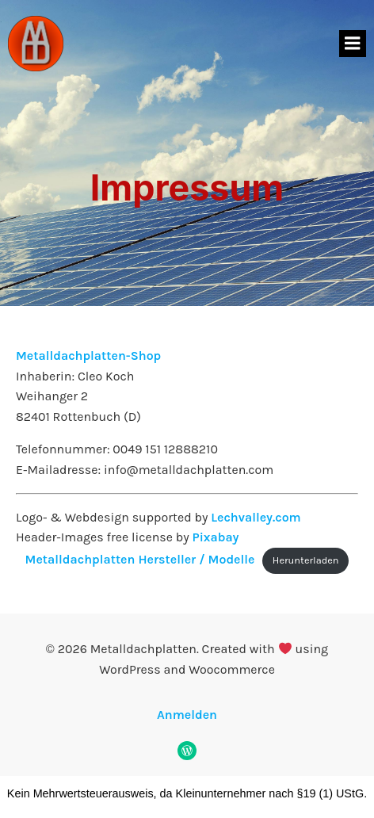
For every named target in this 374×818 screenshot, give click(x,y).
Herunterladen (306, 560)
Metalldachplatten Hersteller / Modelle (140, 559)
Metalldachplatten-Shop (88, 355)
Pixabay (216, 537)
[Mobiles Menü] (352, 43)
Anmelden (187, 714)
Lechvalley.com (256, 517)
